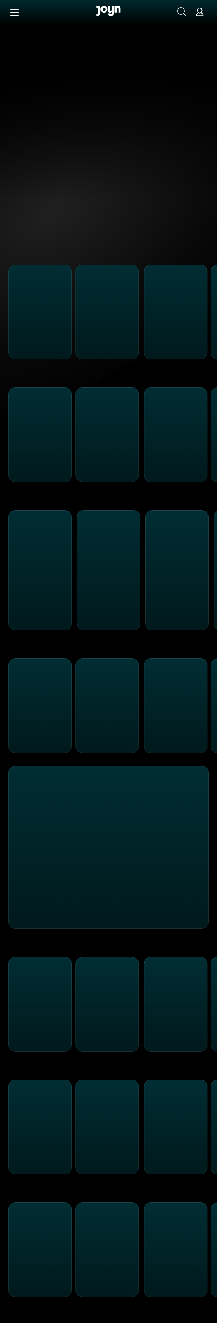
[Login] (200, 11)
